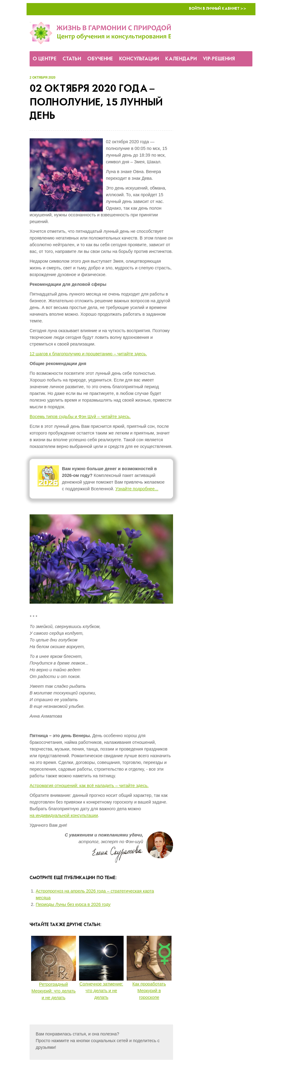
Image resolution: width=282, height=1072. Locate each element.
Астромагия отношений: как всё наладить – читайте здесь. (89, 785)
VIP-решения (219, 59)
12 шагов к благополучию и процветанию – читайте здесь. (88, 353)
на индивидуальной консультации (64, 815)
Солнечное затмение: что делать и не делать (101, 990)
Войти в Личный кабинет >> (217, 8)
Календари (181, 59)
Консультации (139, 59)
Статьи (72, 59)
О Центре (44, 59)
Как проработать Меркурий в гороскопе (149, 990)
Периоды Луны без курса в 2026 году (73, 904)
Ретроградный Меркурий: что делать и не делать (53, 991)
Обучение (100, 59)
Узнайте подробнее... (136, 488)
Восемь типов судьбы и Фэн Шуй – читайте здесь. (80, 416)
